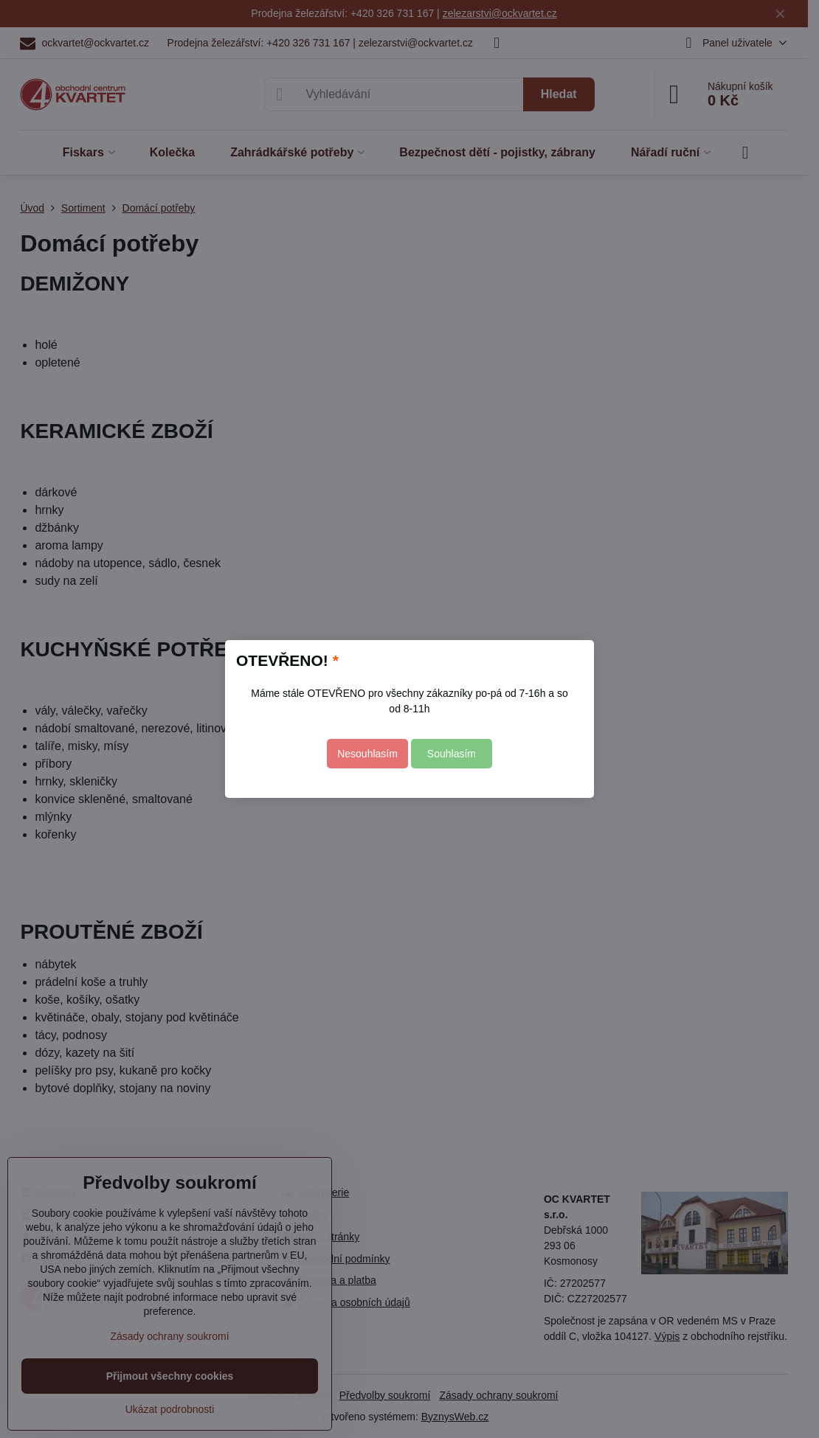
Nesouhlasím (367, 754)
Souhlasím (451, 754)
